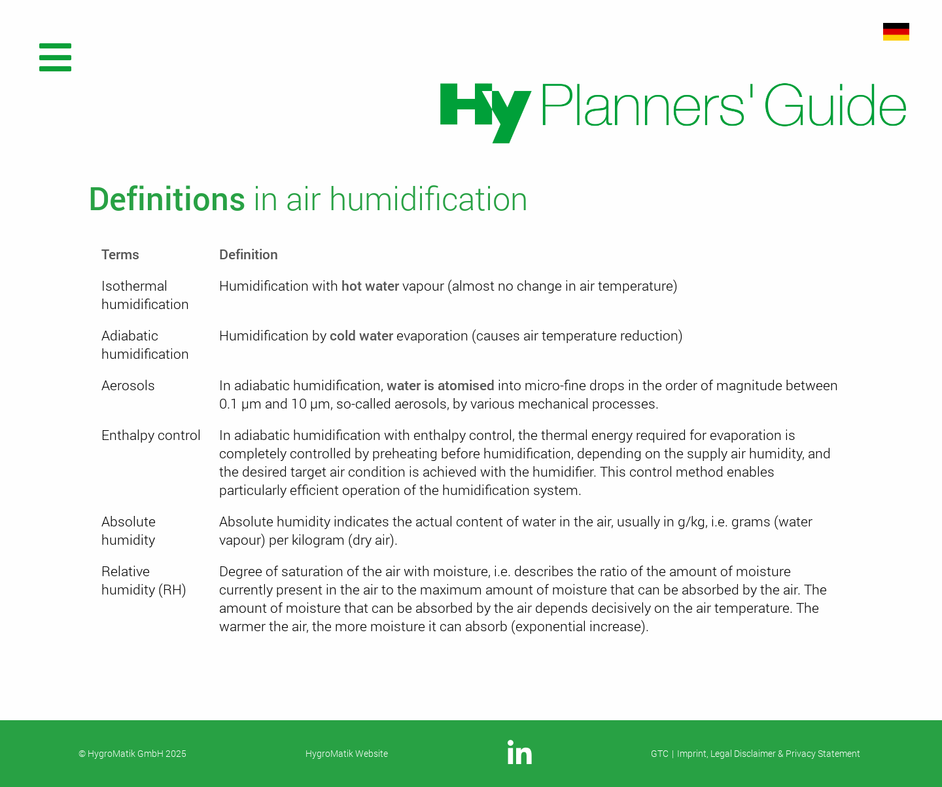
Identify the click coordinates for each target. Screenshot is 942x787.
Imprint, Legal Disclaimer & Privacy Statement (768, 753)
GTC (660, 753)
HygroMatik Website (346, 753)
